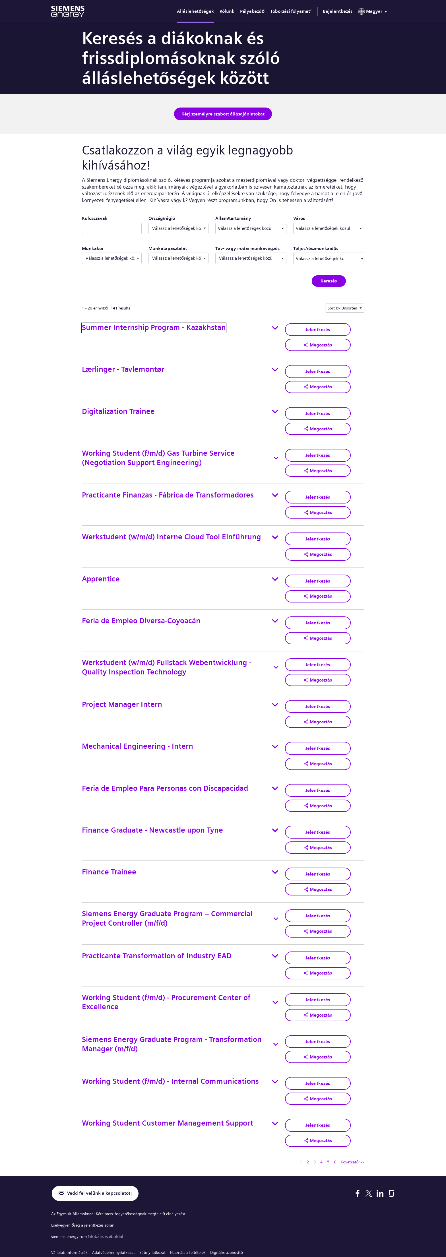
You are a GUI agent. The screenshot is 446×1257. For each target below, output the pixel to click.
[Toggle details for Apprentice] (275, 566)
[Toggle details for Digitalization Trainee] (275, 406)
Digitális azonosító (246, 1211)
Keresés (329, 279)
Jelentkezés (317, 327)
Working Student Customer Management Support (167, 1085)
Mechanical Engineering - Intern (137, 726)
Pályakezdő (252, 11)
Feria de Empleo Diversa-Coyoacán (141, 606)
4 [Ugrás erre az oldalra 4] (321, 1123)
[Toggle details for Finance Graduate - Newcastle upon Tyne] (275, 806)
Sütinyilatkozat (164, 1211)
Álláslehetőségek (195, 11)
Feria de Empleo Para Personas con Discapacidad (165, 766)
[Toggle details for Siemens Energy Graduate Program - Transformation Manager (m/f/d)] (275, 1011)
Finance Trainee (109, 846)
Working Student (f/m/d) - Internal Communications (170, 1046)
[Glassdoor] (391, 1154)
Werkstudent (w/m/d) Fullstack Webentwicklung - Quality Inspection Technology (166, 651)
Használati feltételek (203, 1211)
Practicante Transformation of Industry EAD (157, 926)
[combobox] (250, 227)
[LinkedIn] (380, 1154)
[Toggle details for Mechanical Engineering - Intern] (275, 726)
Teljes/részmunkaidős (315, 247)
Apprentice (101, 566)
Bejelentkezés (337, 11)
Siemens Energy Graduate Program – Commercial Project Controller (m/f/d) (167, 891)
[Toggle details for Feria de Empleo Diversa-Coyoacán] (275, 606)
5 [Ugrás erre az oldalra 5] (328, 1123)
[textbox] (251, 227)
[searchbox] (320, 256)
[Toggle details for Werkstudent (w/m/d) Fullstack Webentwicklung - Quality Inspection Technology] (276, 651)
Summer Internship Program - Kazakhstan (154, 326)
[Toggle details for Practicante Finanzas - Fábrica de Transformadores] (275, 486)
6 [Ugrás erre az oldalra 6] (335, 1123)
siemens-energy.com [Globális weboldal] (72, 1196)
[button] (317, 342)
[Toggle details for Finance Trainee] (275, 846)
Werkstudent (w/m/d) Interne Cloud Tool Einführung (171, 526)
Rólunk (227, 11)
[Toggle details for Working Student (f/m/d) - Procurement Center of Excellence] (275, 971)
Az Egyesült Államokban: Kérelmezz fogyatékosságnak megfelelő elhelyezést (126, 1175)
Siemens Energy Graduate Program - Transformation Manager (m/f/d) (172, 1011)
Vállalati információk (71, 1211)
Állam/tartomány (250, 217)
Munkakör (93, 247)
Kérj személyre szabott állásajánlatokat (223, 113)
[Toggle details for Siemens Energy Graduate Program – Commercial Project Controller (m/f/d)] (276, 891)
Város (328, 217)
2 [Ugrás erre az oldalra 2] (308, 1123)
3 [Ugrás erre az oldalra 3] (314, 1123)
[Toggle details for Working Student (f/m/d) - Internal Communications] (275, 1046)
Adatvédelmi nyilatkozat (120, 1211)
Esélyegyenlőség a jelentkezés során (86, 1185)
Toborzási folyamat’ (290, 11)
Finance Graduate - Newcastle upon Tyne (152, 806)
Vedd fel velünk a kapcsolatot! (103, 1154)
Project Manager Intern (122, 686)
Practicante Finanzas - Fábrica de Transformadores (168, 486)
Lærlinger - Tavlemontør (123, 366)
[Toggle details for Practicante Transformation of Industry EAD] (275, 926)
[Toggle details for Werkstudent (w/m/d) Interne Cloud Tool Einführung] (275, 526)
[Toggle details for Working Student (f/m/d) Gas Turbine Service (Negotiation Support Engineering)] (276, 451)
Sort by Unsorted (342, 306)
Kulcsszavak (95, 217)
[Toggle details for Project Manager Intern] (275, 686)
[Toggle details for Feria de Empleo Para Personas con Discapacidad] (275, 766)
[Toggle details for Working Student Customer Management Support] (275, 1086)
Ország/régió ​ (161, 217)
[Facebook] (357, 1154)
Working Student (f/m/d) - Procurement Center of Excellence (166, 971)
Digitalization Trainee (118, 406)
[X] (369, 1154)
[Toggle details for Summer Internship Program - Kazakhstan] (275, 326)
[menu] (373, 12)
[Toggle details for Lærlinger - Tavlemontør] (275, 366)
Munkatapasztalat (167, 247)
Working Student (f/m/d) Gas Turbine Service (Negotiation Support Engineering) (158, 451)
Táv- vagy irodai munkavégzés (247, 247)
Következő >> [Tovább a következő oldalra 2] (352, 1123)
